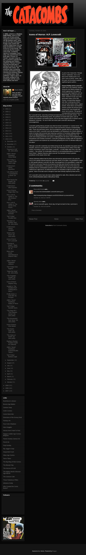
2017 (7, 120)
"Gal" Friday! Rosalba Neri (11, 217)
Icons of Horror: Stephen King (12, 282)
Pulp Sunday (7, 445)
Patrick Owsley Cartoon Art (11, 439)
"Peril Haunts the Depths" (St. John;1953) (12, 181)
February (10, 379)
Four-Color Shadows (9, 424)
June (8, 368)
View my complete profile (11, 99)
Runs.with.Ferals (39, 189)
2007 (7, 391)
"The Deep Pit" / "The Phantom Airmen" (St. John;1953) (12, 313)
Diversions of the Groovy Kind (12, 417)
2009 (7, 385)
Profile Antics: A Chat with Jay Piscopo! (12, 295)
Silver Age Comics (9, 455)
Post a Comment (36, 210)
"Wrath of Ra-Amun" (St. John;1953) (11, 234)
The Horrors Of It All (9, 468)
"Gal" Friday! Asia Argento (12, 267)
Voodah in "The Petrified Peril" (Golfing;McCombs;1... (12, 288)
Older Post (79, 219)
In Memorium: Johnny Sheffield (11, 228)
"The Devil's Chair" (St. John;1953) (11, 330)
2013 (7, 131)
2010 (7, 139)
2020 (7, 111)
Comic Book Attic (8, 414)
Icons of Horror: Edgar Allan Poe (12, 191)
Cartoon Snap (7, 407)
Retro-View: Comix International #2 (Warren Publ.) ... (12, 254)
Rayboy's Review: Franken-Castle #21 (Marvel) (12, 342)
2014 (7, 128)
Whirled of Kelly (8, 483)
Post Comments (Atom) (60, 225)
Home (56, 219)
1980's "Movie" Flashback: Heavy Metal (11, 155)
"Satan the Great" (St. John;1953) (12, 272)
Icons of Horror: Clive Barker (11, 325)
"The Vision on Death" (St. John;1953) (11, 336)
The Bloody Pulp (8, 465)
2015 (7, 125)
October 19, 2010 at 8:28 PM (42, 206)
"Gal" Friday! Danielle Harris (12, 307)
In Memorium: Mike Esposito (12, 186)
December (10, 141)
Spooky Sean (38, 201)
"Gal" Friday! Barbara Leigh (12, 356)
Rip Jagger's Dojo (8, 448)
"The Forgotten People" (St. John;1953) (11, 277)
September (10, 360)
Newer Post (33, 219)
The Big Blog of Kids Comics (12, 462)
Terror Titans (7, 458)
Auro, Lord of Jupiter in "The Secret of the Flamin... (12, 205)
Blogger (54, 551)
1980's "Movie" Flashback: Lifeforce (11, 262)
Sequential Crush (8, 452)
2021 (7, 109)
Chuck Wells (18, 90)
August (9, 363)
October (9, 147)
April (8, 374)
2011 (7, 136)
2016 (7, 122)
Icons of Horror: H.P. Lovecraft (12, 240)
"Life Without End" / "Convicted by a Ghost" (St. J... (12, 174)
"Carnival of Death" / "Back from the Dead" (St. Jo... (12, 246)
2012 (7, 133)
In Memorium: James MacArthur (11, 167)
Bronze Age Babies (9, 404)
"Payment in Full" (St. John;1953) (12, 150)
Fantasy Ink (6, 420)
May (8, 371)
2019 (7, 114)
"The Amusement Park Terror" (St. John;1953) (12, 320)
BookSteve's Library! (9, 401)
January (9, 382)
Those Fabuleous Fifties (10, 480)
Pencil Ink (6, 442)
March (9, 376)
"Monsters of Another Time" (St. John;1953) (12, 222)
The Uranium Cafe (9, 476)
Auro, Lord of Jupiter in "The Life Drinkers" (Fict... (12, 197)
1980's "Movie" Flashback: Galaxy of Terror (12, 301)
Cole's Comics (7, 411)
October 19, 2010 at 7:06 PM (42, 197)
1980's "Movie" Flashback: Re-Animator (12, 212)
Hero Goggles (7, 427)
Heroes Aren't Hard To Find (11, 430)
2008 (7, 388)
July (8, 365)
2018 (7, 117)
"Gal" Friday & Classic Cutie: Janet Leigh (12, 161)
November (10, 144)
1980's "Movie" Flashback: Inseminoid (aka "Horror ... (12, 349)
